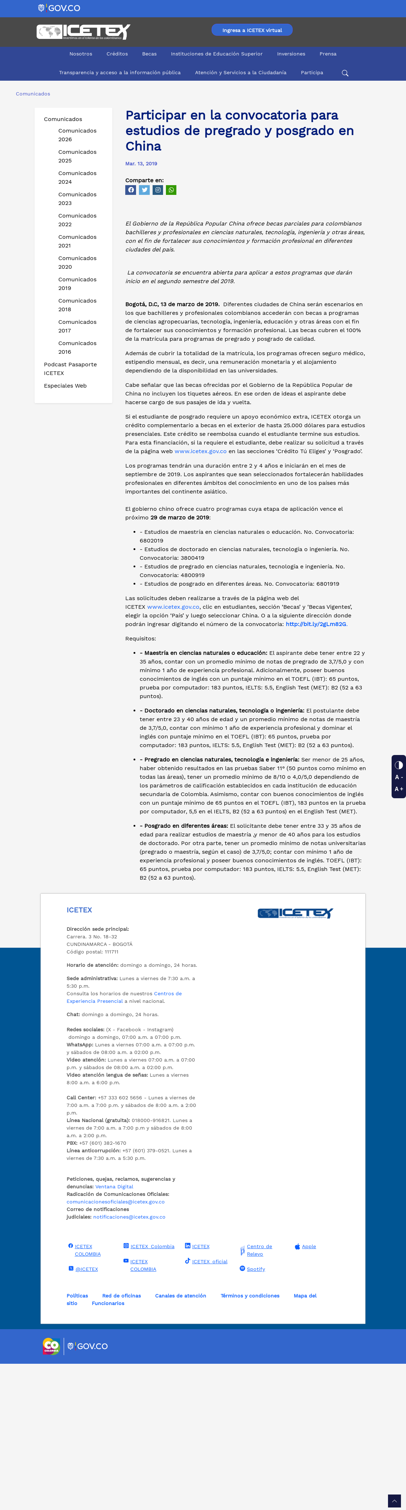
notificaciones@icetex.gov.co (129, 1363)
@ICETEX (82, 1415)
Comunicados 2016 (77, 347)
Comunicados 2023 (77, 198)
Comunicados (63, 119)
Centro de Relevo (255, 1396)
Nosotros (80, 54)
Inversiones (291, 54)
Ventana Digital (114, 1333)
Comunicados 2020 (77, 262)
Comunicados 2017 (77, 326)
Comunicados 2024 (77, 177)
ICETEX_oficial (205, 1407)
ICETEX (196, 1392)
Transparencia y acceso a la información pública (120, 72)
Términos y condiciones (250, 1442)
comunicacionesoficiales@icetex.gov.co (116, 1348)
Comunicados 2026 (77, 135)
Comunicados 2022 (77, 220)
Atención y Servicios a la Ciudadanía (241, 72)
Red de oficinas (121, 1442)
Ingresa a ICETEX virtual (252, 30)
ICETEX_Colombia (148, 1392)
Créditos (117, 54)
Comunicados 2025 (77, 156)
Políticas (77, 1442)
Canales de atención (180, 1442)
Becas (149, 54)
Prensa (328, 54)
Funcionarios (108, 1449)
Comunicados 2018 (77, 305)
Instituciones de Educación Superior (217, 54)
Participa (312, 72)
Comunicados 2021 (77, 241)
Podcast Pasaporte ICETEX (70, 368)
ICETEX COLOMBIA (84, 1396)
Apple (304, 1393)
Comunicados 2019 (77, 283)
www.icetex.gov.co (200, 597)
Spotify (251, 1415)
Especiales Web (65, 385)
